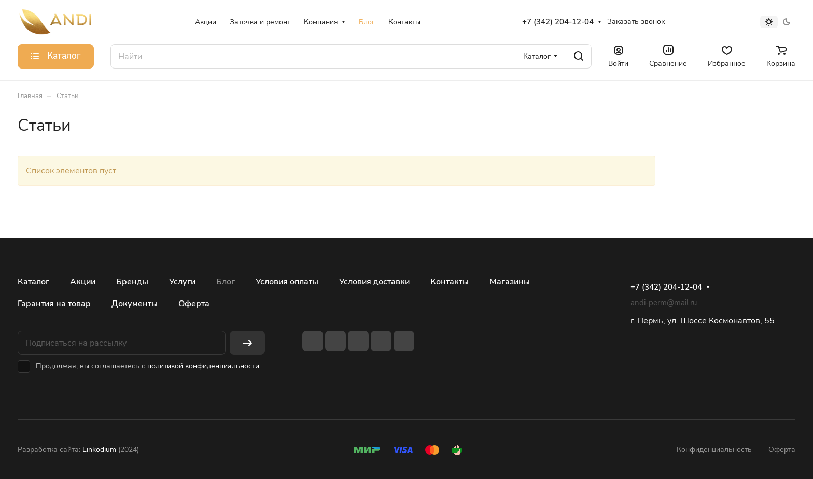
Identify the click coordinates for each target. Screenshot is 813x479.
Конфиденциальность (714, 450)
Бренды (132, 282)
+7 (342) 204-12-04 (558, 21)
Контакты (449, 282)
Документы (134, 303)
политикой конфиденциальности (203, 366)
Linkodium (99, 450)
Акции (82, 282)
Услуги (182, 282)
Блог (225, 282)
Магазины (509, 282)
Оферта (193, 303)
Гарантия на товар (54, 303)
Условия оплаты (287, 282)
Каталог (33, 282)
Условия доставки (374, 282)
